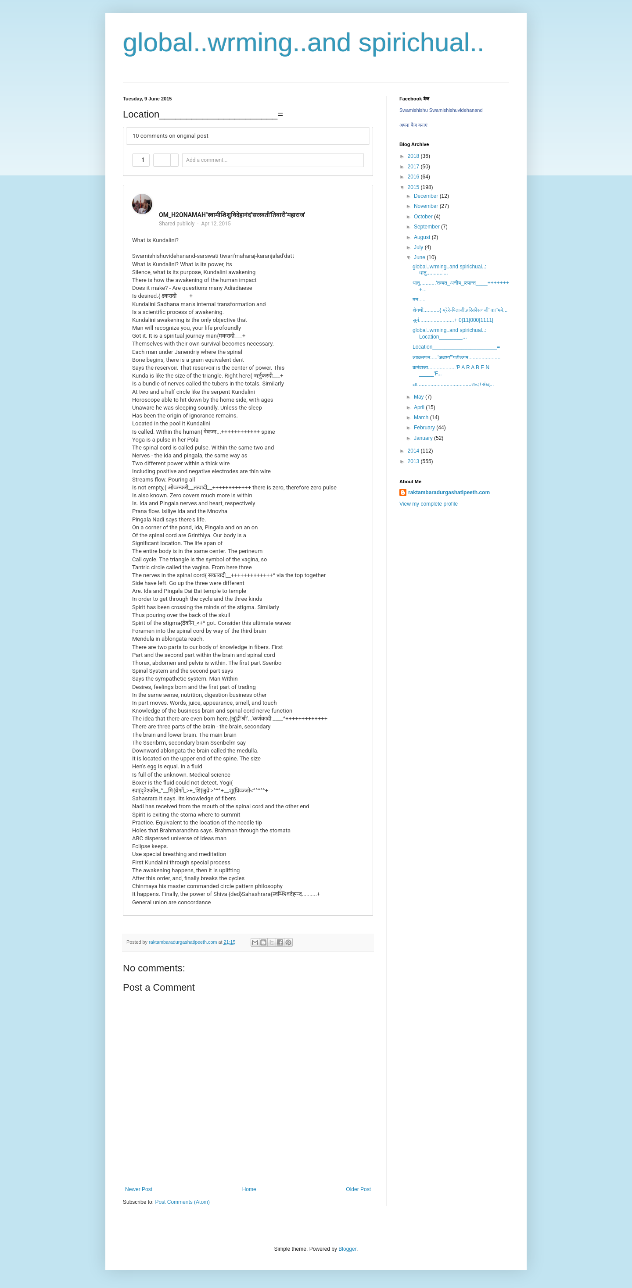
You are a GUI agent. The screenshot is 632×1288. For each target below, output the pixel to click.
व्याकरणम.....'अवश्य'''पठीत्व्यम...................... (456, 357)
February (425, 428)
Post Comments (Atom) (182, 1202)
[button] (141, 160)
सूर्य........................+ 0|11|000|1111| (453, 320)
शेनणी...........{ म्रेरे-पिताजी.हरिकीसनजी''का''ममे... (460, 310)
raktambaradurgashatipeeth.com (449, 492)
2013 (414, 461)
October (424, 217)
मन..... (419, 299)
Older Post (358, 1189)
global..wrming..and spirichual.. (304, 42)
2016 (414, 177)
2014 (414, 451)
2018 (414, 156)
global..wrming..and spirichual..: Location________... (449, 333)
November (427, 206)
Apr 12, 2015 (215, 224)
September (427, 227)
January (424, 438)
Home (249, 1189)
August (423, 237)
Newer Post (138, 1189)
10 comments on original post (170, 135)
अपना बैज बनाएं (413, 125)
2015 (414, 187)
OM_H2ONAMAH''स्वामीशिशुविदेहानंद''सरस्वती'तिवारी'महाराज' (232, 214)
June (420, 257)
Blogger (347, 1249)
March (422, 417)
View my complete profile (428, 504)
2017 (414, 167)
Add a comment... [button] (206, 160)
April (420, 407)
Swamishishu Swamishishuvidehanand (441, 110)
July (419, 247)
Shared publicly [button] (176, 224)
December (427, 196)
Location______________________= (456, 347)
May (419, 397)
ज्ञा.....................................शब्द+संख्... (453, 384)
